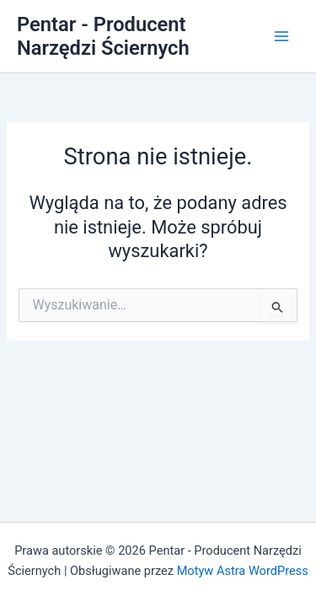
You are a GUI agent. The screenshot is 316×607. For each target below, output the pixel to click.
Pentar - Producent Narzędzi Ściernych (103, 36)
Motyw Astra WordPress (242, 570)
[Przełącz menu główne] (281, 36)
